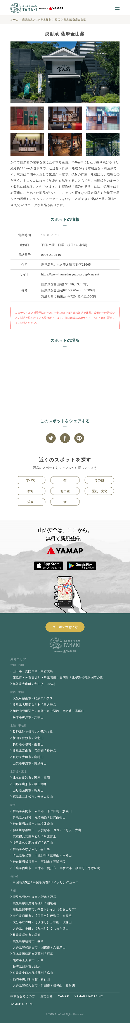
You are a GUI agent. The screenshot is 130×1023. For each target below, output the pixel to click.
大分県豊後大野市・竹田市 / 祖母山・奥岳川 (44, 985)
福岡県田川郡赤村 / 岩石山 (31, 979)
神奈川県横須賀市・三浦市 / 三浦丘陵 (39, 861)
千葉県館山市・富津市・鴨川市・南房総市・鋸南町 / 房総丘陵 (56, 868)
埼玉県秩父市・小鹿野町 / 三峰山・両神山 (42, 855)
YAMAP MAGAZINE (89, 996)
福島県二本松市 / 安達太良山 (33, 796)
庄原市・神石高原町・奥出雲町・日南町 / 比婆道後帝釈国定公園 (58, 677)
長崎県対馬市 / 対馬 (27, 966)
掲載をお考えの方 (22, 996)
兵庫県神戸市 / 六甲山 (28, 717)
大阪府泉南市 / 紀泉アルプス (33, 698)
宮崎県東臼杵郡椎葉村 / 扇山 (33, 973)
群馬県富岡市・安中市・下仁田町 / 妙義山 (42, 811)
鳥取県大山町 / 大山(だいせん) (34, 684)
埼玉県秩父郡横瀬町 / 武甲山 (33, 842)
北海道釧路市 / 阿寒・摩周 (31, 777)
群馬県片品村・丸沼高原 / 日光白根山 (39, 817)
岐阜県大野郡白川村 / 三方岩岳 (34, 704)
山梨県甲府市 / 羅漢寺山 (30, 763)
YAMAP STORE (21, 1004)
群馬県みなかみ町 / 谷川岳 (31, 849)
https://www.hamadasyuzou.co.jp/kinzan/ (70, 274)
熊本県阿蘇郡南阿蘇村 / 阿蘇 (33, 954)
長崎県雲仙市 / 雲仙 (27, 935)
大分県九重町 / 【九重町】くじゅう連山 (41, 928)
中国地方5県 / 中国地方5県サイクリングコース (46, 882)
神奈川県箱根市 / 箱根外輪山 (33, 823)
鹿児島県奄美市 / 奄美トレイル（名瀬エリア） (45, 909)
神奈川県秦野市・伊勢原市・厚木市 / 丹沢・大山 (47, 830)
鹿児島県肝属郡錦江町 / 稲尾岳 (34, 903)
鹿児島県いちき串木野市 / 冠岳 (34, 897)
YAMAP (63, 996)
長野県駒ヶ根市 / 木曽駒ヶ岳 (33, 731)
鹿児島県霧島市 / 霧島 (28, 941)
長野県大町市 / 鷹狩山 (28, 757)
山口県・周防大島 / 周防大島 (33, 671)
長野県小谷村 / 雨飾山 (28, 744)
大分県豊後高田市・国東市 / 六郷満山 (39, 947)
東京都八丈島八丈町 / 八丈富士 (34, 836)
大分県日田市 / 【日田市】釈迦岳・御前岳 (42, 916)
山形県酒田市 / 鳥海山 (28, 790)
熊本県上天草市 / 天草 (28, 960)
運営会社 (46, 996)
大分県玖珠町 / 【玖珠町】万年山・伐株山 (42, 922)
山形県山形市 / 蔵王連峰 (30, 784)
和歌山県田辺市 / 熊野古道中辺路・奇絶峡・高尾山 (48, 711)
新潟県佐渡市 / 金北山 (28, 738)
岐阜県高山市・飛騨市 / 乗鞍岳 (34, 750)
